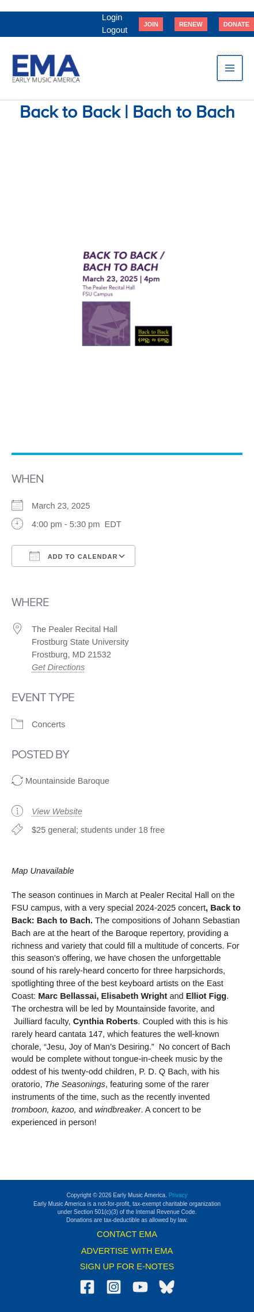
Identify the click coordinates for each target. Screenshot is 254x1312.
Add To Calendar (73, 556)
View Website (57, 811)
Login (112, 17)
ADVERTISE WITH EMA (127, 1250)
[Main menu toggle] (229, 68)
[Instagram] (114, 1287)
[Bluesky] (167, 1287)
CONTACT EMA (127, 1234)
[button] (151, 24)
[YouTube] (140, 1287)
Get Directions (58, 667)
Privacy (178, 1195)
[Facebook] (87, 1287)
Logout (115, 30)
